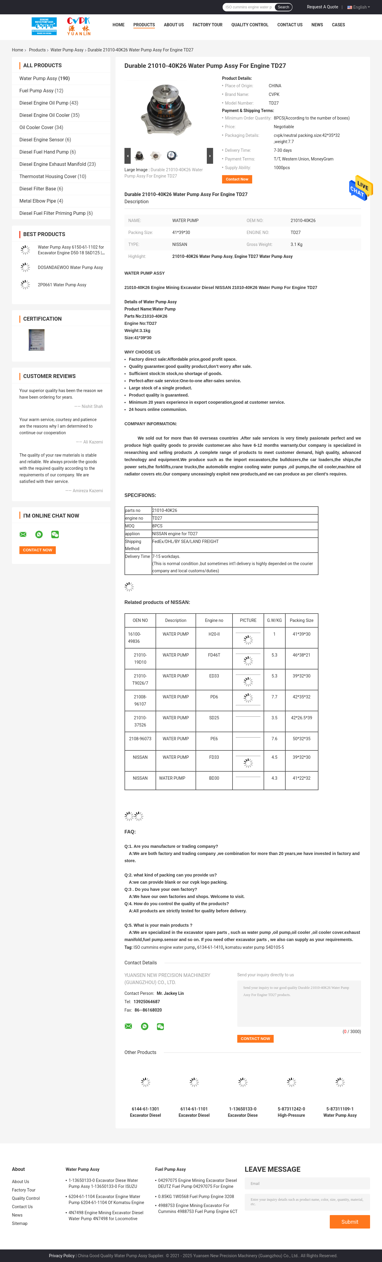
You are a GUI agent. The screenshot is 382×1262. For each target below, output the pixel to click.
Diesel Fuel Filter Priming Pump (52, 213)
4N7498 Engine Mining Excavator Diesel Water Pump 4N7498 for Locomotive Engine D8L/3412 (106, 1216)
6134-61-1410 (210, 947)
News (317, 24)
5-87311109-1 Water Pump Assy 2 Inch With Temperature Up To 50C (340, 1112)
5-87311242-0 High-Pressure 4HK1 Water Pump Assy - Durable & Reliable (291, 1112)
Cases (338, 24)
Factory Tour (208, 24)
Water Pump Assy (66, 50)
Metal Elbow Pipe (37, 201)
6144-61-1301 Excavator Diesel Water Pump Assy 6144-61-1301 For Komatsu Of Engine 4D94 (145, 1112)
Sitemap (19, 1223)
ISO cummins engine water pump (164, 947)
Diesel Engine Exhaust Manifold (52, 164)
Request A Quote (322, 6)
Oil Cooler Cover (36, 127)
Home (118, 24)
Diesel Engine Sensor (41, 140)
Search (283, 7)
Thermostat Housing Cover (47, 176)
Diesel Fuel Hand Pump (44, 152)
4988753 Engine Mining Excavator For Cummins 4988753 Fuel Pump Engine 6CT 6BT (198, 1209)
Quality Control (250, 24)
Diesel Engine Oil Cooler (44, 115)
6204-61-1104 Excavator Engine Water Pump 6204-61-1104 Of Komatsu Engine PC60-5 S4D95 (106, 1200)
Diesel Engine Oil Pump (43, 103)
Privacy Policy (62, 1255)
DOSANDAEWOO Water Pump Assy (70, 267)
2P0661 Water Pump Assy (62, 284)
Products (144, 24)
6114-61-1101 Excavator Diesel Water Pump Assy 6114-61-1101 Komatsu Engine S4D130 (194, 1112)
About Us (174, 24)
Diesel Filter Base (37, 189)
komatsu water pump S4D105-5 (254, 947)
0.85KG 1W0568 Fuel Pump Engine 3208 (196, 1196)
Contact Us (289, 24)
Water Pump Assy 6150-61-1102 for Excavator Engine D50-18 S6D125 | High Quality (71, 253)
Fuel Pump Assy (36, 91)
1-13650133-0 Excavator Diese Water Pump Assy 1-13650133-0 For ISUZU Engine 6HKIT (243, 1112)
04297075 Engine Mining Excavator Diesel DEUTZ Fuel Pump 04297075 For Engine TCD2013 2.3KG (197, 1184)
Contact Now (237, 179)
